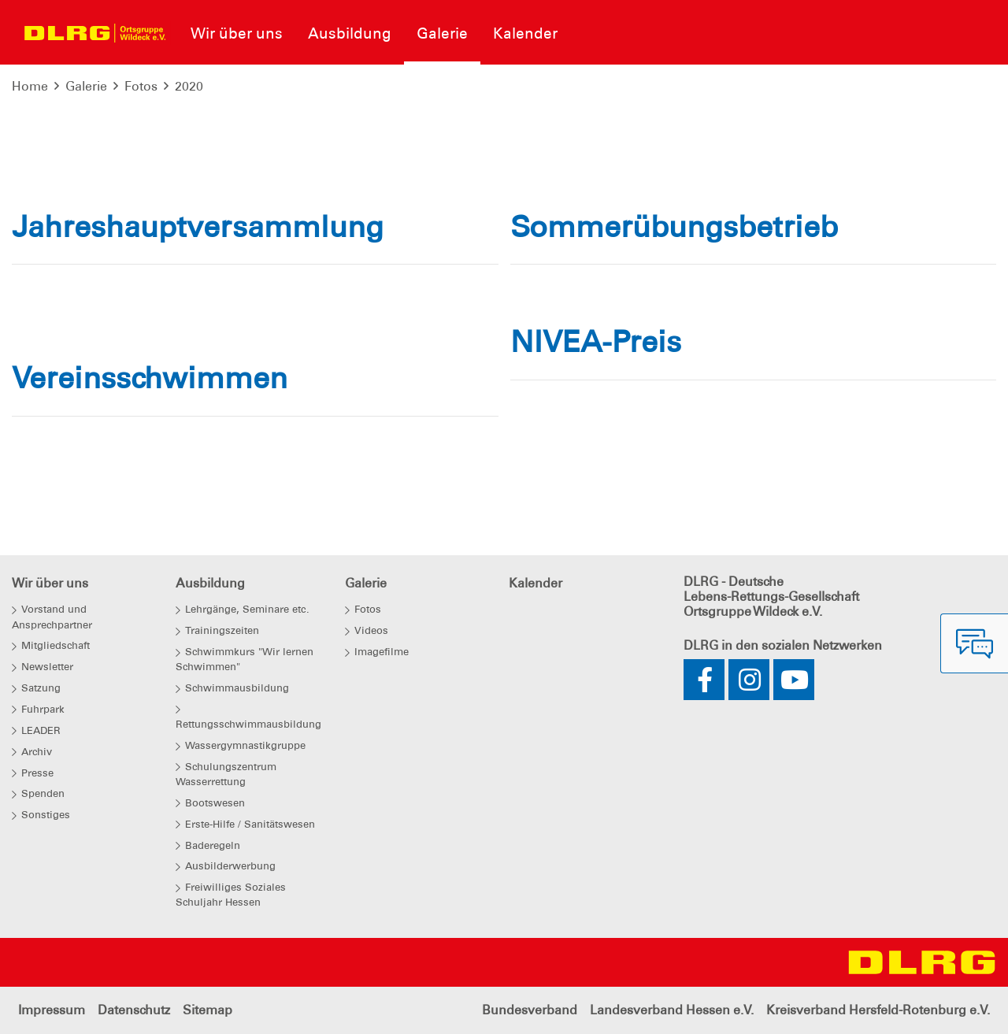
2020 (189, 86)
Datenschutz (134, 1009)
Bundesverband (529, 1009)
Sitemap (207, 1009)
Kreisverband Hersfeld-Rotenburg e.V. (878, 1009)
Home (30, 86)
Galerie (86, 86)
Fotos (141, 86)
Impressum (51, 1009)
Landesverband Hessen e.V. (672, 1009)
